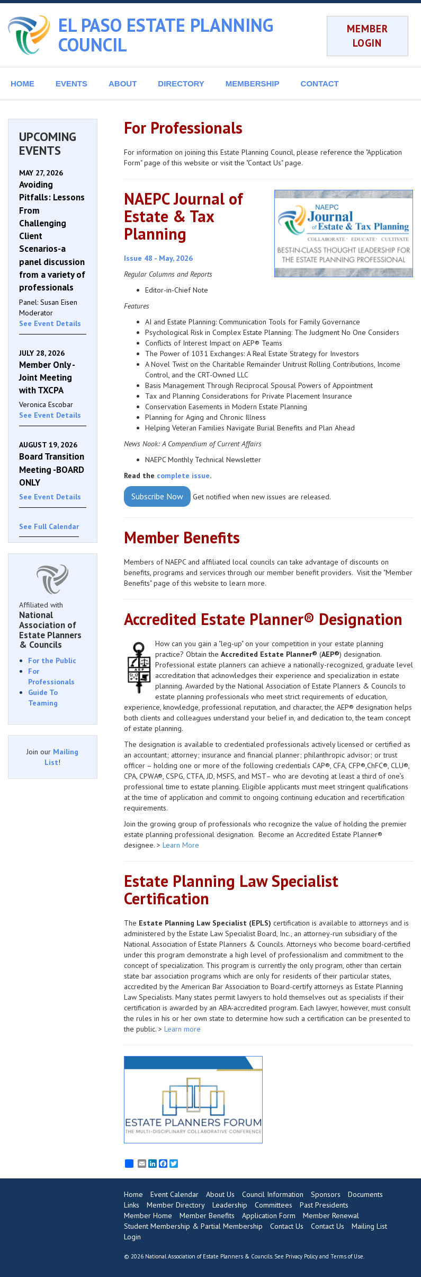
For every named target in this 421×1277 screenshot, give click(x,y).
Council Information (272, 1194)
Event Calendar (174, 1194)
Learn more (183, 1029)
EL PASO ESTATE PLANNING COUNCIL (165, 34)
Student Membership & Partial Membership (193, 1226)
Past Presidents (324, 1205)
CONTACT (320, 83)
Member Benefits (207, 1215)
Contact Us (286, 1226)
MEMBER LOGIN (367, 35)
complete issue (183, 475)
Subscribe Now (157, 496)
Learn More (181, 845)
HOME (22, 83)
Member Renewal (331, 1215)
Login (132, 1236)
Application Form (268, 1215)
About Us (220, 1194)
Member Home (148, 1215)
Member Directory (176, 1205)
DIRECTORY (181, 83)
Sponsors (326, 1194)
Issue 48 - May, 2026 (158, 258)
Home (133, 1194)
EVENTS (71, 83)
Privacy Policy (301, 1256)
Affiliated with (52, 625)
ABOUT (123, 83)
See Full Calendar (49, 526)
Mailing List (369, 1226)
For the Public (52, 660)
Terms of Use (346, 1256)
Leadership (229, 1205)
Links (131, 1205)
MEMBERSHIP (253, 83)
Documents (365, 1194)
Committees (273, 1205)
